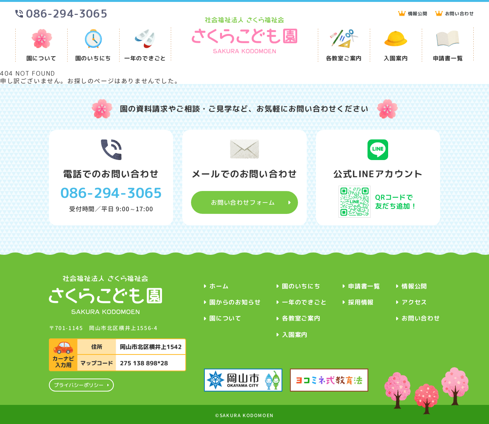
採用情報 (361, 302)
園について (41, 57)
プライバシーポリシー (78, 385)
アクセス (414, 302)
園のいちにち (93, 57)
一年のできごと (145, 57)
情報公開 (417, 13)
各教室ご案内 (344, 57)
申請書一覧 (448, 57)
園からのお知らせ (235, 302)
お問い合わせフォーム (243, 202)
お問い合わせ (459, 13)
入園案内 (396, 57)
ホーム (218, 286)
